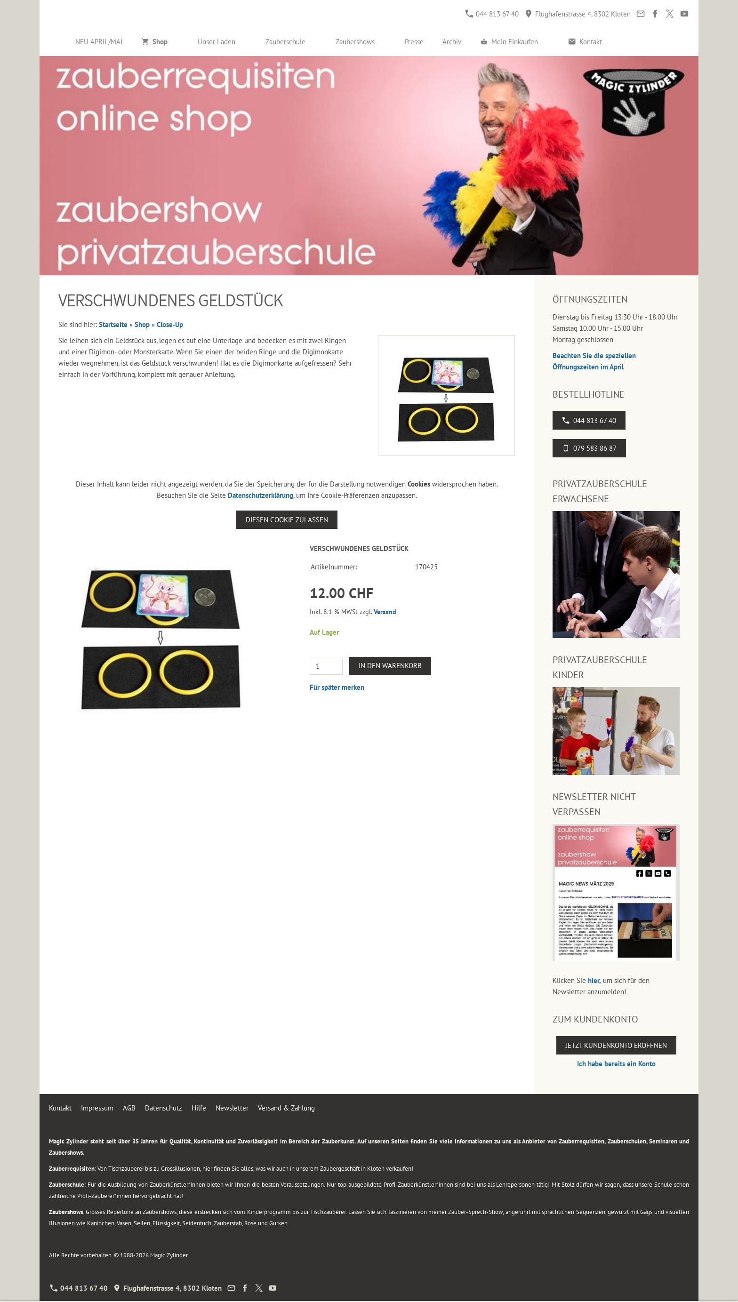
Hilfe (199, 1107)
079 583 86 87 (589, 448)
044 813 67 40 (492, 13)
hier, (594, 980)
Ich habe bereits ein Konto (616, 1063)
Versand (385, 611)
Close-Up (170, 324)
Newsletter (232, 1107)
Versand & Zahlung (286, 1107)
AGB (129, 1107)
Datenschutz (163, 1107)
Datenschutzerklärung (260, 495)
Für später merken (337, 687)
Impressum (97, 1107)
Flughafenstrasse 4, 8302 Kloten (577, 13)
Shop (142, 324)
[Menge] (326, 666)
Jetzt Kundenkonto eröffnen (616, 1045)
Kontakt (60, 1107)
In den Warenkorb (390, 665)
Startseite (113, 324)
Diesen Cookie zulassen (287, 519)
